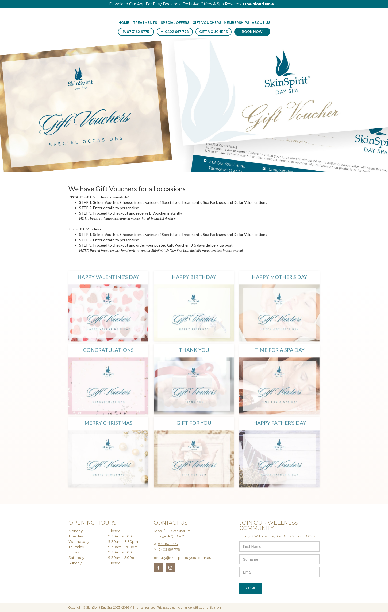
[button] (145, 23)
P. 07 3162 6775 (136, 32)
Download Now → (261, 4)
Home (123, 23)
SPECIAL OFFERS (175, 23)
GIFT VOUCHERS (213, 32)
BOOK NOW (252, 32)
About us (261, 23)
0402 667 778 (169, 549)
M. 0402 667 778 (174, 32)
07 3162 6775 (168, 544)
